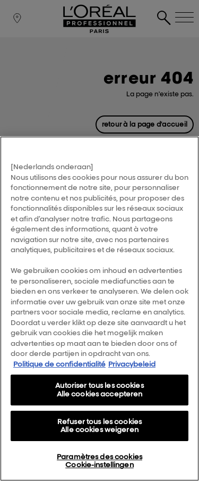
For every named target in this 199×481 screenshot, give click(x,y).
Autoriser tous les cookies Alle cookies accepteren (99, 389)
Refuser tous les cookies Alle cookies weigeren (99, 425)
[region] (99, 308)
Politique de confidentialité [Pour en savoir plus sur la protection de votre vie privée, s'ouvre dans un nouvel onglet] (59, 364)
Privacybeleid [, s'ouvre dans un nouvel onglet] (131, 364)
